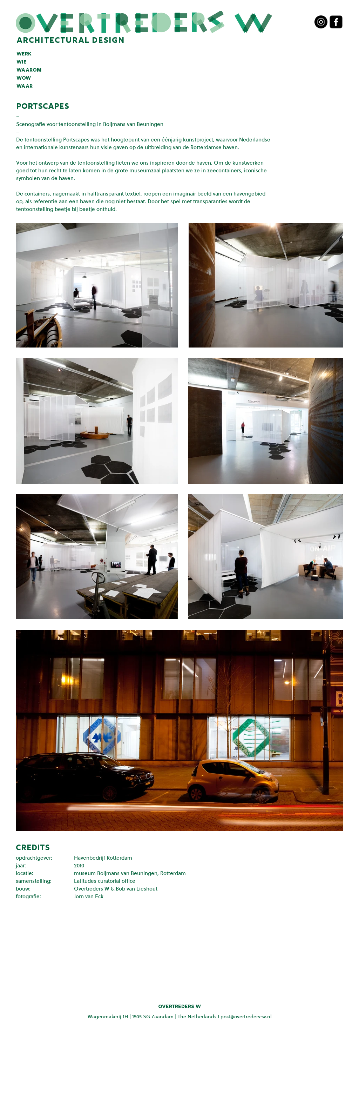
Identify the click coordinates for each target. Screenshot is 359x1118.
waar (24, 86)
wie (21, 62)
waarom (29, 70)
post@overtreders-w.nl (246, 1016)
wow (23, 78)
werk (24, 54)
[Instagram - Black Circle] (320, 21)
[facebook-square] (336, 21)
